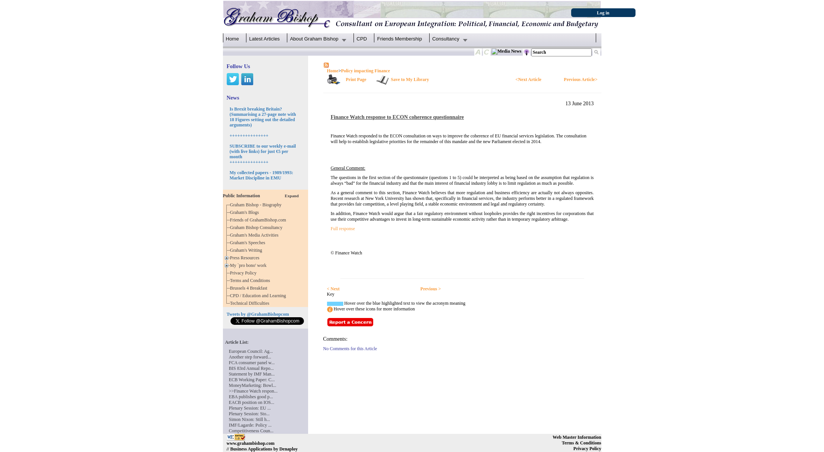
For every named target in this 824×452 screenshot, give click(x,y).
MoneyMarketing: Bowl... (252, 385)
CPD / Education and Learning (260, 295)
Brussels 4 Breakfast (250, 288)
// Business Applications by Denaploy (262, 449)
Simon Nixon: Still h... (249, 419)
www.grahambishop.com (251, 443)
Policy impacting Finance (365, 70)
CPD (362, 39)
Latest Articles (264, 39)
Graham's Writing (247, 250)
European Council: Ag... (251, 351)
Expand (292, 195)
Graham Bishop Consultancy (257, 227)
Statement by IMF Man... (252, 374)
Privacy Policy (244, 273)
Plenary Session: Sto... (249, 413)
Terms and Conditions (251, 280)
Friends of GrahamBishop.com (259, 220)
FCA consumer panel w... (252, 362)
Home (232, 39)
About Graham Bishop (314, 39)
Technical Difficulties (251, 303)
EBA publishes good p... (251, 396)
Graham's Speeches (249, 242)
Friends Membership (399, 39)
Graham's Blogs (246, 212)
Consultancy (446, 39)
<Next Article (528, 79)
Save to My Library (410, 79)
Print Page (356, 79)
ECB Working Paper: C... (252, 379)
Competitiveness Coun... (251, 430)
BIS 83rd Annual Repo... (251, 368)
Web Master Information (577, 437)
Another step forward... (250, 357)
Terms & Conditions (581, 443)
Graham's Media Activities (255, 235)
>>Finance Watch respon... (253, 391)
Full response (343, 228)
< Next (333, 288)
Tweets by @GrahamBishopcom (258, 314)
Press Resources (246, 257)
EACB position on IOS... (251, 402)
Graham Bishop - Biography (257, 204)
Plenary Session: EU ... (250, 408)
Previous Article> (581, 79)
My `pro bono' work (249, 265)
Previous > (431, 288)
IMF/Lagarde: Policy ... (250, 425)
